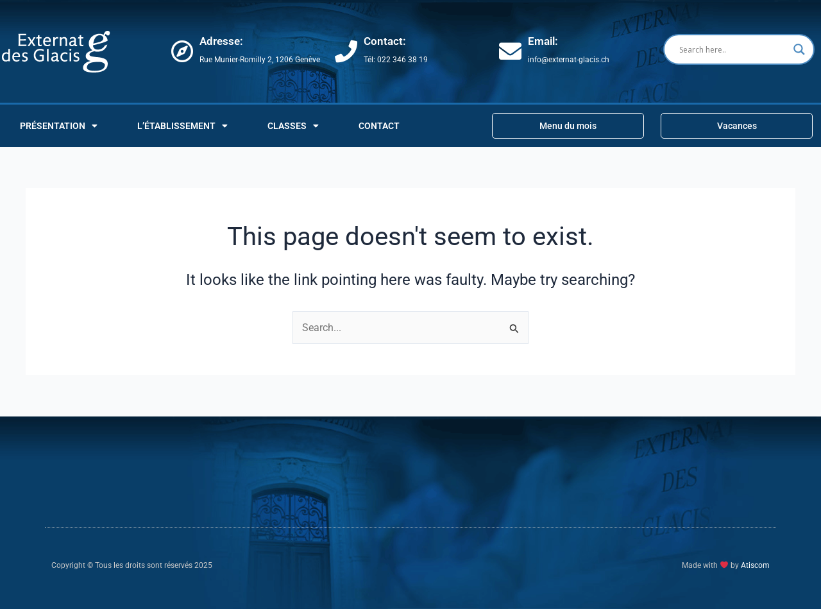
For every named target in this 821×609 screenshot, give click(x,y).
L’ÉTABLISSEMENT (182, 126)
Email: (543, 41)
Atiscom (755, 565)
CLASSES (293, 126)
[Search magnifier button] (799, 49)
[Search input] (733, 49)
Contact (379, 126)
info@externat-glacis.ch (568, 59)
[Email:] (510, 51)
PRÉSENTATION (58, 126)
